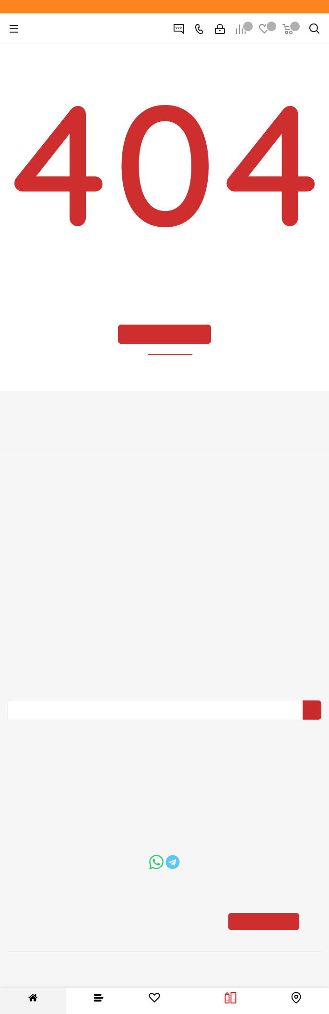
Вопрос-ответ (164, 576)
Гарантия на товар (164, 522)
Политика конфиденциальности (170, 654)
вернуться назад (170, 352)
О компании (164, 429)
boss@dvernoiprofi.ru (84, 861)
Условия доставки (164, 509)
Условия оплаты (164, 496)
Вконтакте (162, 726)
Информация (164, 479)
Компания (164, 412)
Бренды (164, 589)
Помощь (164, 559)
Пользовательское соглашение (164, 536)
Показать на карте (267, 860)
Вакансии (165, 442)
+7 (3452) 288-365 (172, 774)
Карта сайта (164, 602)
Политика (164, 456)
